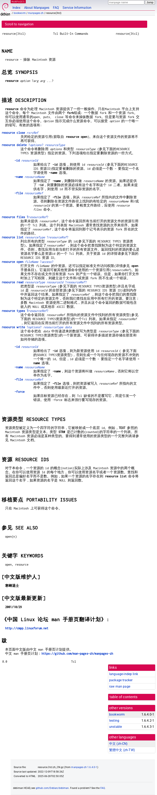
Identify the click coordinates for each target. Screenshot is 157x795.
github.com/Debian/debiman (52, 788)
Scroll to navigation (19, 24)
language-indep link (123, 674)
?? (33, 145)
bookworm (20, 13)
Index (16, 8)
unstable (115, 727)
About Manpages (36, 8)
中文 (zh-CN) (118, 744)
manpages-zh (36, 13)
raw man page (119, 686)
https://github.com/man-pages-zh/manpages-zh (77, 653)
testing (114, 720)
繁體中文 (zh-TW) (122, 750)
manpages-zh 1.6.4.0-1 (84, 767)
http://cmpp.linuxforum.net (26, 628)
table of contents (124, 697)
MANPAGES (18, 1)
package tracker (120, 680)
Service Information (77, 8)
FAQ (56, 8)
